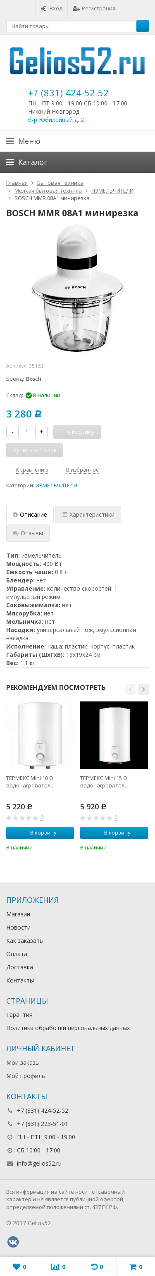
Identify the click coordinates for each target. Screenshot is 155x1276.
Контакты (20, 980)
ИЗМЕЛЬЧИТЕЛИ (56, 485)
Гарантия (19, 1014)
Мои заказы (23, 1062)
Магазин (18, 914)
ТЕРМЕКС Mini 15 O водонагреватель (104, 781)
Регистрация (94, 8)
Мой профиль (25, 1076)
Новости (18, 927)
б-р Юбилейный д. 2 (56, 120)
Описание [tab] (30, 514)
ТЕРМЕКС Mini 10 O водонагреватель (30, 781)
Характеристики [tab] (88, 514)
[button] (130, 689)
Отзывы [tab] (28, 533)
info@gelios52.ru (39, 1163)
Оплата (16, 954)
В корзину (39, 832)
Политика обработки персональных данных (68, 1028)
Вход (51, 8)
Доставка (19, 967)
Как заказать (24, 940)
